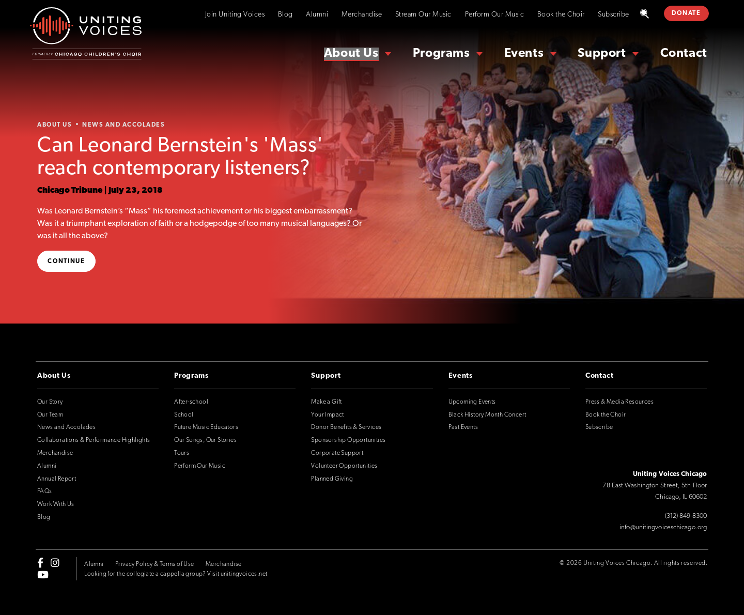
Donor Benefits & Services (346, 427)
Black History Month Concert (487, 415)
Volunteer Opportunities (344, 466)
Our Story (50, 402)
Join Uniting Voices (235, 15)
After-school (191, 402)
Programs (441, 54)
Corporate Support (337, 453)
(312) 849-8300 (686, 516)
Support (602, 54)
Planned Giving (332, 479)
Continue (66, 261)
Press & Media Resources (619, 402)
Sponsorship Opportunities (348, 440)
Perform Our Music (494, 15)
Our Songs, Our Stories (205, 440)
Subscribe (613, 15)
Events (524, 54)
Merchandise (362, 15)
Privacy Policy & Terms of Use (154, 564)
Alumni (317, 15)
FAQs (44, 491)
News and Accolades (66, 427)
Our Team (50, 415)
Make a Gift (326, 402)
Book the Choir (561, 15)
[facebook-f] (40, 562)
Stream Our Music (423, 15)
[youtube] (43, 574)
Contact (683, 54)
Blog (285, 15)
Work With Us (55, 504)
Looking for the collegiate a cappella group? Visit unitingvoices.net (175, 574)
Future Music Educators (206, 427)
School (183, 415)
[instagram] (55, 562)
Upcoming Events (472, 402)
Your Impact (327, 415)
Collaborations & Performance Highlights (93, 440)
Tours (181, 453)
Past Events (463, 427)
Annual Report (56, 479)
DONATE (686, 13)
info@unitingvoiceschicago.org (663, 527)
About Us (351, 54)
